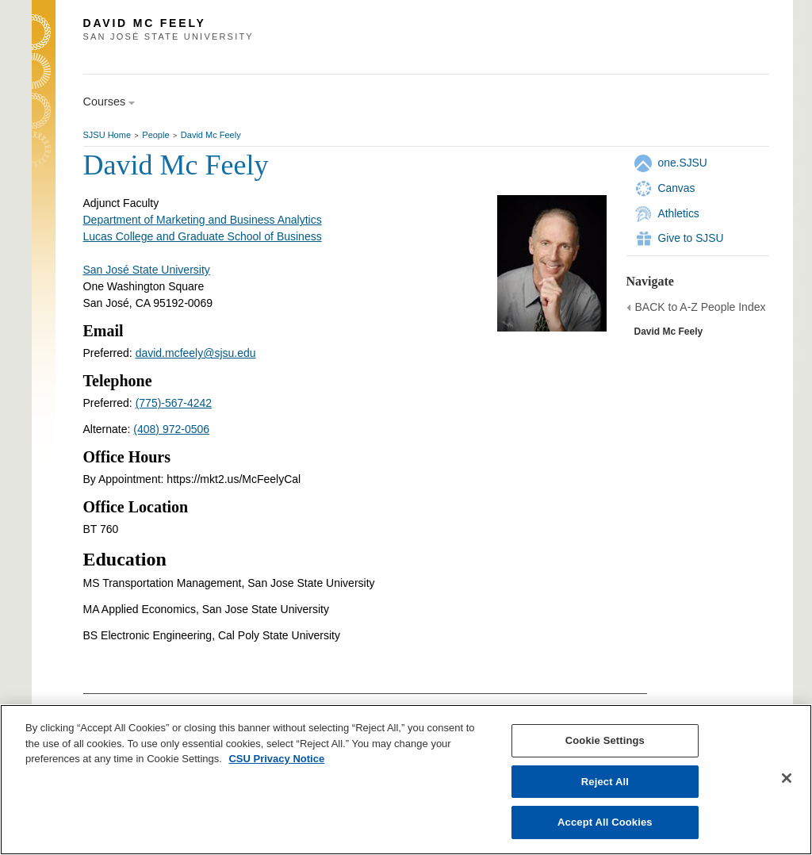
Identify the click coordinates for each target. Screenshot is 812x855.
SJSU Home (107, 135)
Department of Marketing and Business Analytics (202, 219)
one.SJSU (682, 162)
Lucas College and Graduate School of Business (202, 236)
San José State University (146, 269)
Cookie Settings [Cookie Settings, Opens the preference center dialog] (605, 740)
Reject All (605, 782)
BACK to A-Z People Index (700, 307)
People (155, 135)
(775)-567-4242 (174, 403)
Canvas (676, 188)
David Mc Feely (211, 135)
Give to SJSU (691, 238)
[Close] (786, 778)
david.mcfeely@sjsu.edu (196, 353)
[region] (406, 779)
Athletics (678, 213)
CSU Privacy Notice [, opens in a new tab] (276, 759)
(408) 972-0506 (171, 429)
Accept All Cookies (605, 822)
